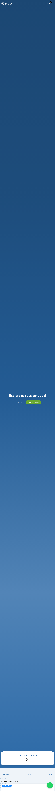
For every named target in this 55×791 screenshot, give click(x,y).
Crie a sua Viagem (33, 402)
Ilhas (50, 774)
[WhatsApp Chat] (50, 785)
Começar (18, 402)
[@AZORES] (6, 3)
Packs (29, 774)
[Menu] (52, 4)
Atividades (6, 774)
